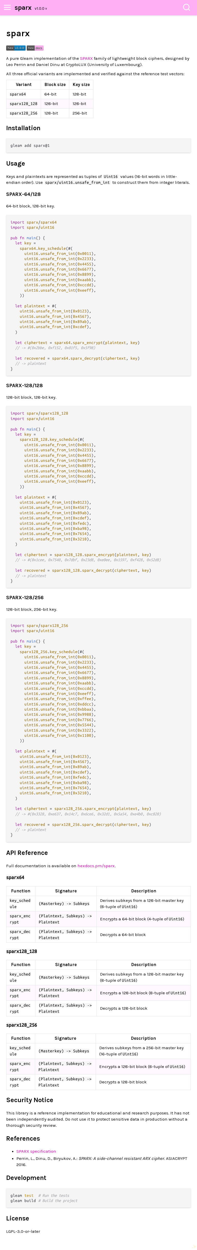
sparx (23, 7)
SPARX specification (36, 1151)
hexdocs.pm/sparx (96, 865)
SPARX (86, 58)
